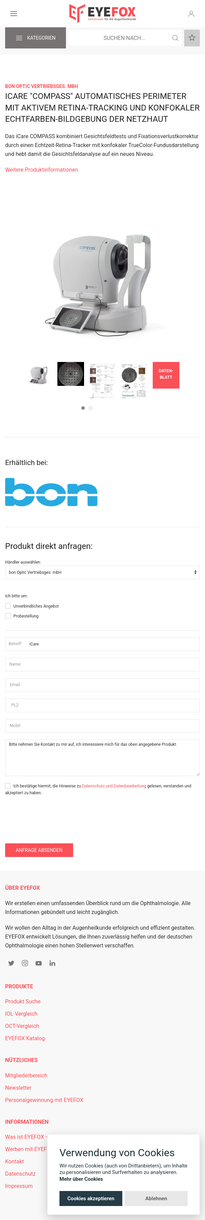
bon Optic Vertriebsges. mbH (41, 86)
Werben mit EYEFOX (29, 1149)
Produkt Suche (23, 1001)
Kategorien (35, 38)
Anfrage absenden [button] (39, 850)
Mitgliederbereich (26, 1075)
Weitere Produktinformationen (41, 169)
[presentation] (57, 816)
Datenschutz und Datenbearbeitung (114, 786)
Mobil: (15, 725)
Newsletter (18, 1088)
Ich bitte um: (16, 596)
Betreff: (15, 643)
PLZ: (15, 705)
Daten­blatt (166, 374)
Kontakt (14, 1161)
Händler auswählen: (23, 562)
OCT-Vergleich (22, 1026)
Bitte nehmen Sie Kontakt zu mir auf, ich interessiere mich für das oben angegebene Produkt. (102, 758)
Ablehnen (156, 1198)
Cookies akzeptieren (90, 1198)
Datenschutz (20, 1174)
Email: (15, 684)
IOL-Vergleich (21, 1014)
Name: (16, 664)
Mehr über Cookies (81, 1179)
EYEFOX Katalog (25, 1038)
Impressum (19, 1186)
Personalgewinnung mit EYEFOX (44, 1100)
